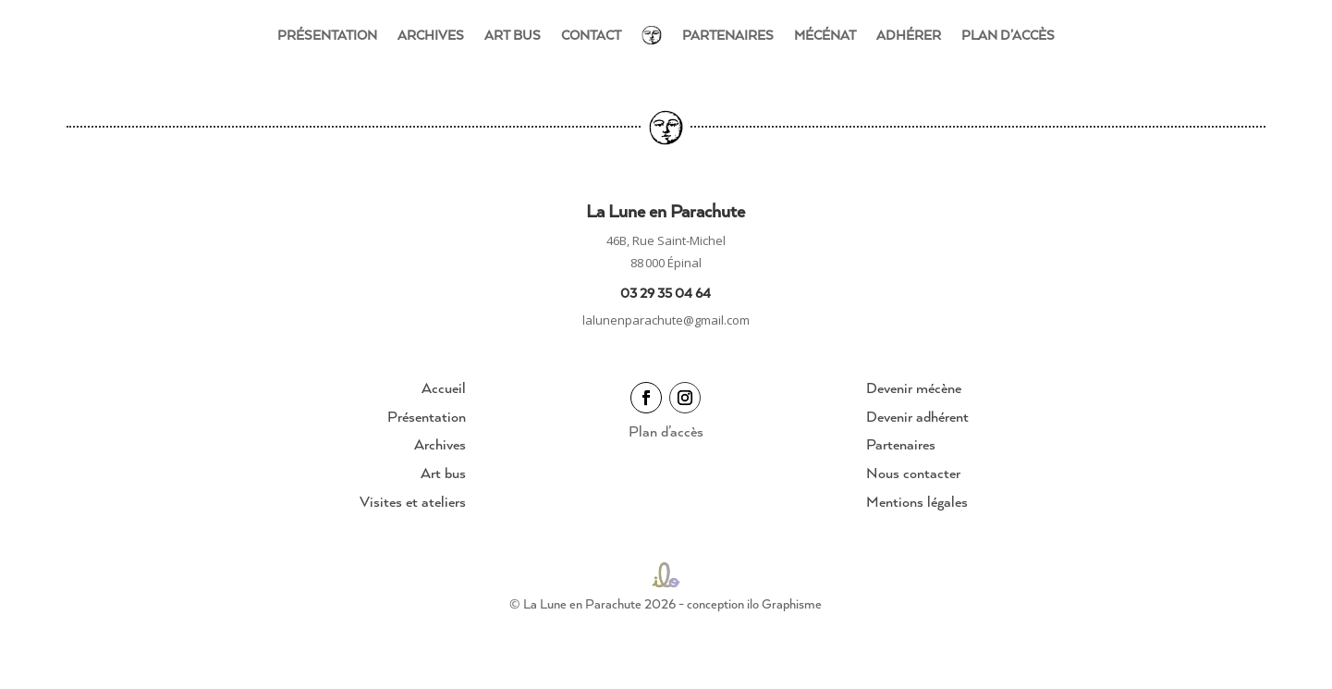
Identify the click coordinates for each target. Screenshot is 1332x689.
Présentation (327, 34)
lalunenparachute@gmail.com (666, 320)
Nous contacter (913, 472)
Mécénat (825, 34)
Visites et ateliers (413, 501)
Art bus (512, 34)
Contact (591, 34)
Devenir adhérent (917, 416)
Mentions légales (917, 501)
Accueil (444, 387)
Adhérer (908, 34)
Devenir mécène (913, 387)
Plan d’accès (1008, 34)
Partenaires (728, 34)
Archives (430, 34)
